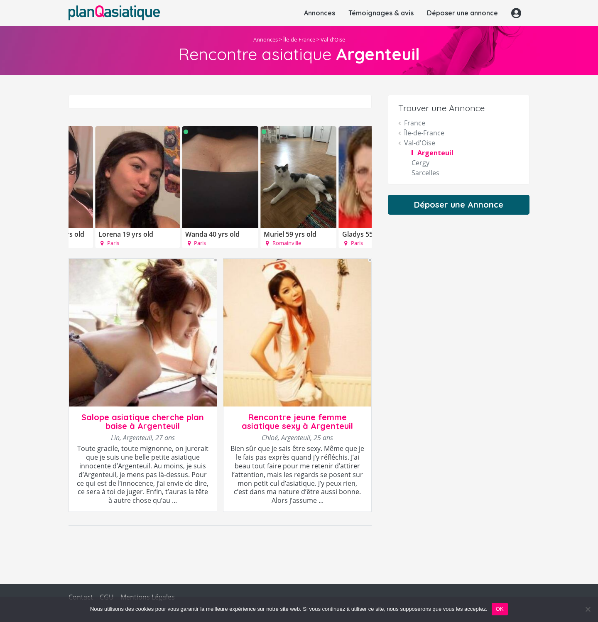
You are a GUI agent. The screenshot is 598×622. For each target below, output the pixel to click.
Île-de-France (299, 39)
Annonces (319, 13)
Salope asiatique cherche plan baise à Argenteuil (142, 421)
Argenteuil (435, 152)
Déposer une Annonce (458, 204)
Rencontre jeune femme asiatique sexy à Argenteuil (297, 421)
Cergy (420, 162)
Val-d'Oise (333, 39)
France (414, 122)
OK (500, 609)
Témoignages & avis (381, 13)
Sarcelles (425, 172)
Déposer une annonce (462, 13)
